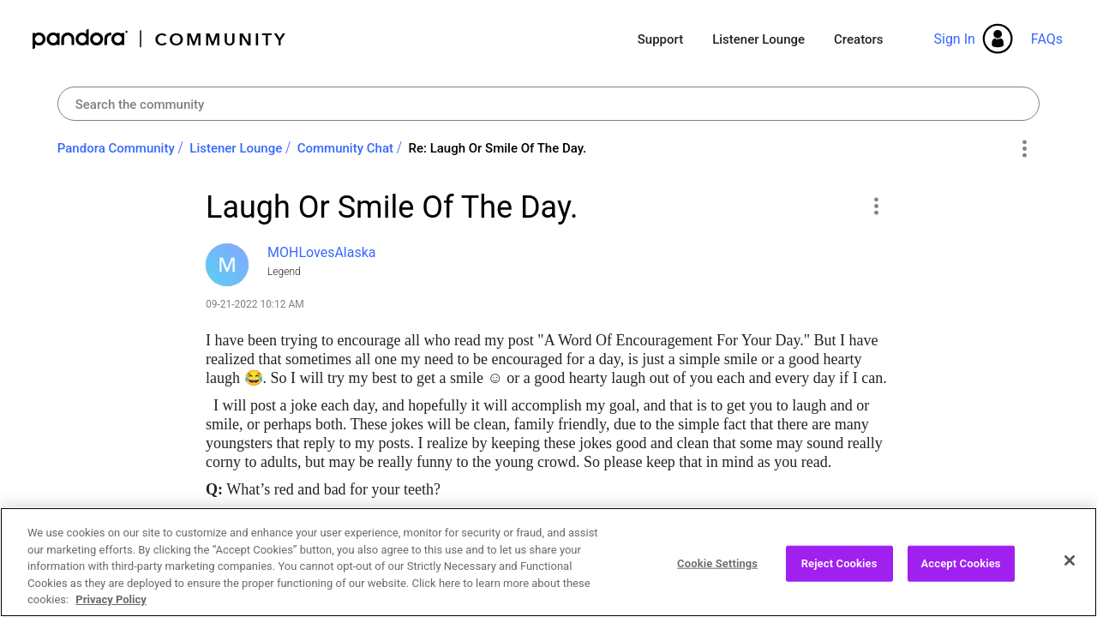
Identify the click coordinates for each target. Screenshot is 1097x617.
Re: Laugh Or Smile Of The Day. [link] (497, 148)
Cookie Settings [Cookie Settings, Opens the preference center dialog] (717, 563)
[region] (548, 562)
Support (660, 39)
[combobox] (548, 104)
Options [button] (1024, 149)
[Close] (1069, 560)
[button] (875, 205)
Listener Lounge (758, 39)
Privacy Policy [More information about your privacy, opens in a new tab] (110, 599)
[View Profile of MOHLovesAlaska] (321, 252)
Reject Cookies (839, 563)
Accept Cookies (961, 563)
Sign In (953, 39)
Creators (858, 39)
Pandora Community (160, 39)
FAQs (1047, 39)
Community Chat (345, 148)
